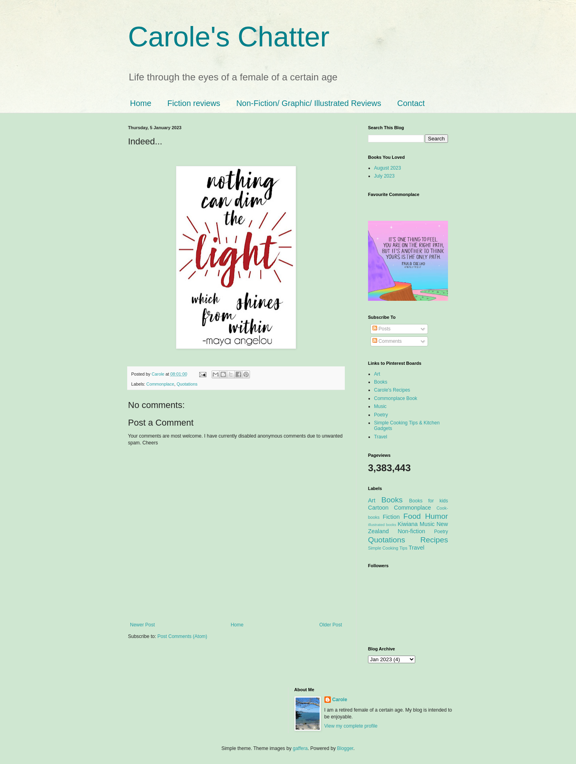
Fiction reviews (193, 103)
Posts (381, 329)
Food (412, 516)
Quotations (186, 384)
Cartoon (378, 507)
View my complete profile (351, 726)
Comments (387, 341)
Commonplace (160, 384)
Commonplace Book (395, 398)
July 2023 (384, 176)
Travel (380, 437)
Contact (411, 103)
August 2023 (387, 168)
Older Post (330, 625)
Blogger (345, 748)
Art (377, 374)
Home (140, 103)
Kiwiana (408, 524)
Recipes (434, 540)
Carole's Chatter (229, 36)
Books (380, 382)
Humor (436, 516)
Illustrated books (382, 524)
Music (380, 406)
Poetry (381, 415)
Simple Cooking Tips (387, 548)
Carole (159, 374)
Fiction (391, 517)
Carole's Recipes (392, 390)
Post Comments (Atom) (182, 636)
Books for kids (428, 501)
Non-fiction (411, 531)
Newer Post (142, 625)
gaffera (300, 748)
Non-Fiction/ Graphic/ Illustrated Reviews (308, 103)
